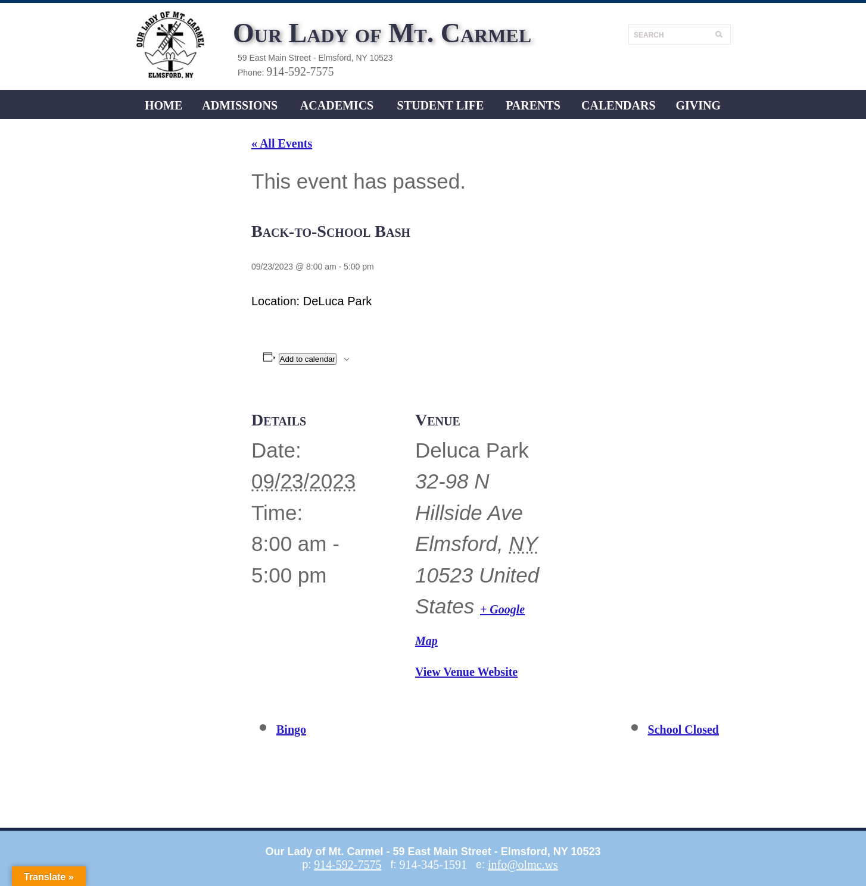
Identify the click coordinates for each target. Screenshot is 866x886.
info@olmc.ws (523, 864)
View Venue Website (466, 671)
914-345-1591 (433, 864)
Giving (698, 105)
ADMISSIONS (240, 105)
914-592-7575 (300, 71)
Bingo (291, 729)
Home (163, 105)
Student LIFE (440, 105)
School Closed (683, 729)
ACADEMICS (336, 105)
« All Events (281, 143)
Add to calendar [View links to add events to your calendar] (307, 359)
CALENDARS (618, 105)
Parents (533, 105)
